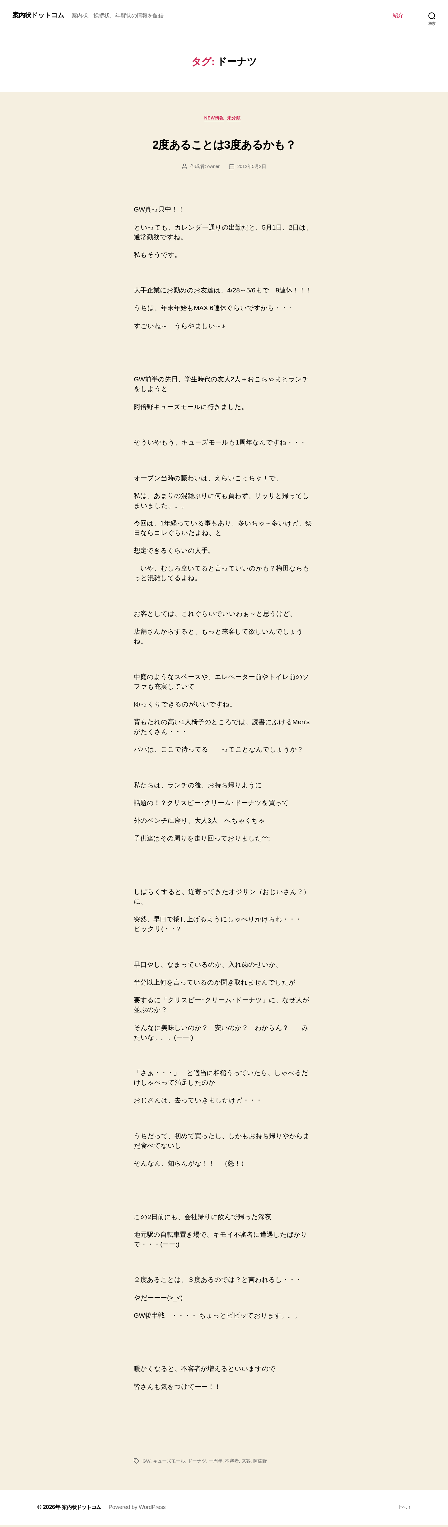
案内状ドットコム (41, 15)
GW (146, 1463)
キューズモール (170, 1463)
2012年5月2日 (252, 168)
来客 (251, 1463)
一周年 (219, 1463)
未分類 (238, 119)
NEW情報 (213, 119)
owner (212, 168)
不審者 (237, 1463)
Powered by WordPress (142, 1509)
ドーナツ (200, 1463)
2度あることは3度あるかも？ (224, 144)
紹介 (398, 15)
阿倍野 (266, 1463)
